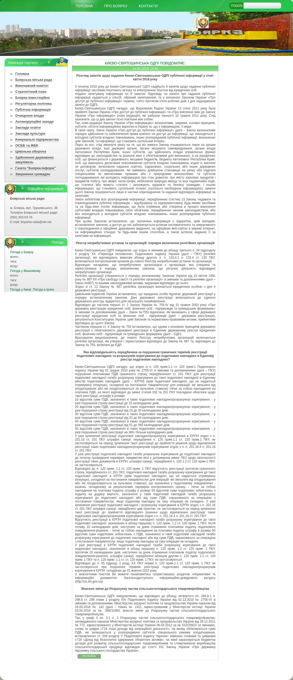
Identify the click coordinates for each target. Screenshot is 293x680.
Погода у (21, 252)
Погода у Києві (20, 289)
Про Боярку (116, 6)
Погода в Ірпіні (43, 289)
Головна (84, 6)
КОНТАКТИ (148, 6)
